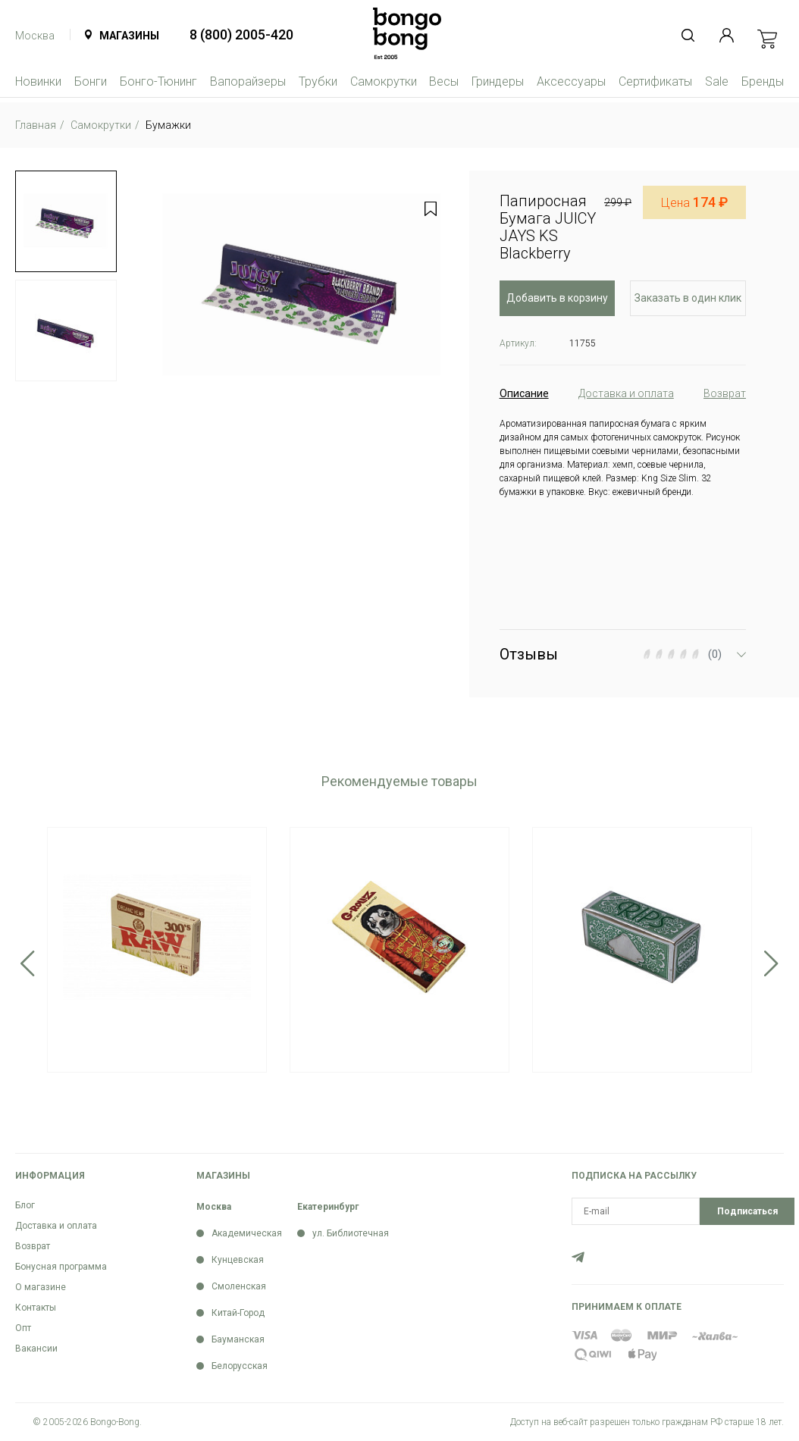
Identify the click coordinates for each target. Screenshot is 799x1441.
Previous (27, 963)
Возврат (32, 1246)
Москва (35, 36)
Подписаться (747, 1211)
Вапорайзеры (248, 81)
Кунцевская (238, 1260)
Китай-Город (238, 1313)
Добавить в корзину (557, 298)
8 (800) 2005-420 (241, 34)
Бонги (90, 81)
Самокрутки (383, 81)
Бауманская (238, 1339)
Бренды (762, 81)
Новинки (38, 81)
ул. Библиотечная (350, 1233)
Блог (25, 1205)
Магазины (129, 36)
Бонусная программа (61, 1266)
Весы (444, 81)
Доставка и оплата (56, 1225)
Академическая (247, 1233)
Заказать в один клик (687, 298)
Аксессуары (571, 81)
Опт (23, 1328)
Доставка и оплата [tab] (626, 393)
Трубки (318, 81)
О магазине (40, 1287)
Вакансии (36, 1348)
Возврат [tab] (724, 393)
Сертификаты (655, 81)
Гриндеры (498, 81)
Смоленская (239, 1286)
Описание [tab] (524, 393)
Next (771, 963)
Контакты (35, 1307)
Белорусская (240, 1366)
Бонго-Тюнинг (158, 81)
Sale (716, 81)
